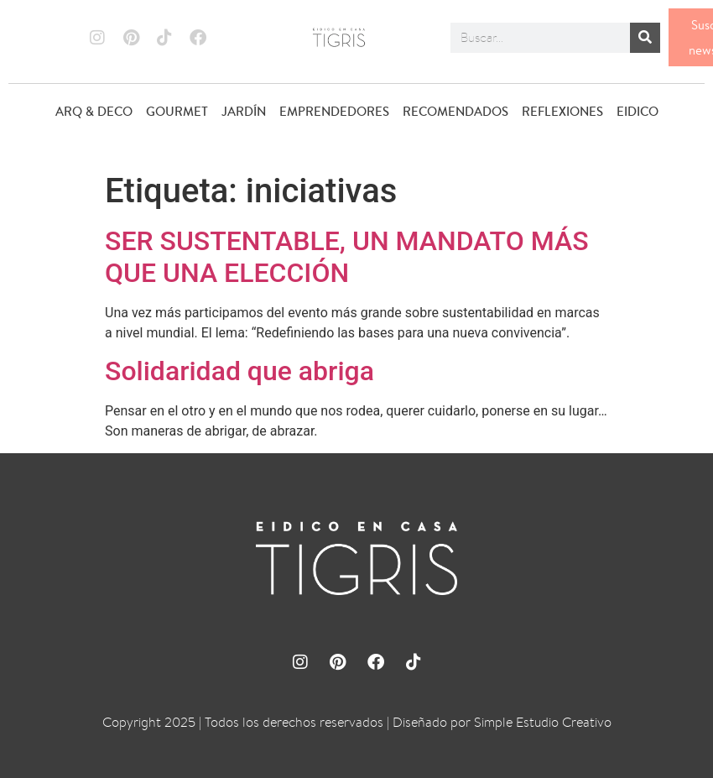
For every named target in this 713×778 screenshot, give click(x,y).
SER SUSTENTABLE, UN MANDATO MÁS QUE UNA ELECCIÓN (347, 257)
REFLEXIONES (562, 111)
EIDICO (637, 111)
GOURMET (177, 111)
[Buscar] (645, 38)
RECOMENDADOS (455, 111)
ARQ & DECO (94, 111)
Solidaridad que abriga (239, 371)
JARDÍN (243, 111)
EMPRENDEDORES (334, 111)
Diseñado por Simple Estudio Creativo (502, 722)
